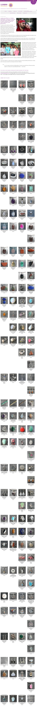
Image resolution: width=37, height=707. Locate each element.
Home (6, 11)
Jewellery (10, 11)
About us (5, 16)
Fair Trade (20, 11)
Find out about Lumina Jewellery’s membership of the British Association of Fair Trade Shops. (14, 70)
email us (21, 0)
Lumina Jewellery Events (28, 11)
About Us (15, 11)
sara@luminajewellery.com (4, 73)
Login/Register (28, 0)
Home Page (1, 16)
